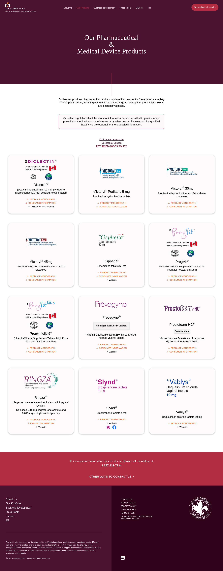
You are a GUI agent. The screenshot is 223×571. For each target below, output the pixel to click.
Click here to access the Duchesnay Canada (111, 143)
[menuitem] (15, 5)
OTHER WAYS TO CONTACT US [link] (110, 476)
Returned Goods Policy (111, 146)
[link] (108, 427)
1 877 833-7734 (111, 465)
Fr (149, 8)
